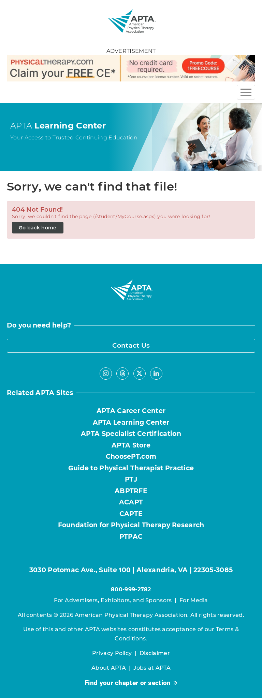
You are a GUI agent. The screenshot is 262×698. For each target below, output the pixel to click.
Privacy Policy (112, 653)
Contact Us (131, 345)
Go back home (38, 228)
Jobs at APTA (152, 668)
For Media (193, 600)
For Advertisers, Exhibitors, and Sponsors (113, 600)
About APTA (108, 668)
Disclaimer (155, 653)
